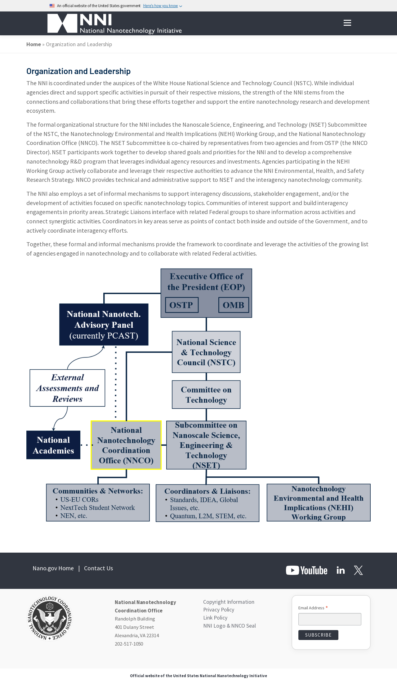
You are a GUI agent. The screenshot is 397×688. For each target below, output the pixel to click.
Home (33, 44)
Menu (347, 23)
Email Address (313, 608)
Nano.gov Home (53, 568)
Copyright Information (227, 602)
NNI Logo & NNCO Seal (228, 625)
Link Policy (215, 617)
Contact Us (98, 568)
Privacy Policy (218, 609)
